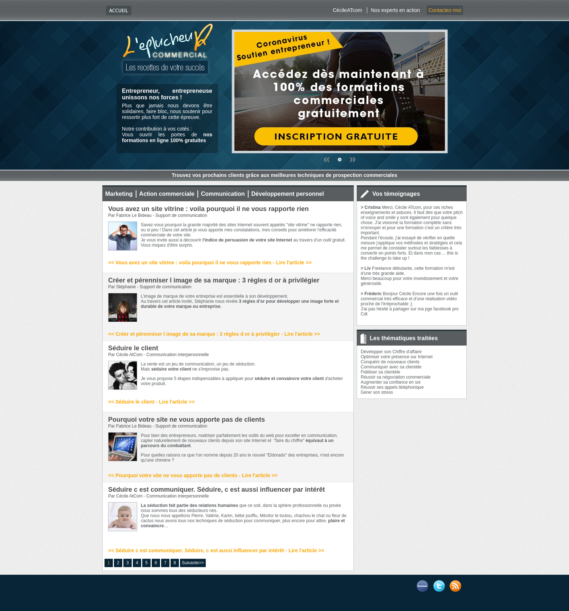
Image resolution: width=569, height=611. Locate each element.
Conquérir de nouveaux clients (390, 361)
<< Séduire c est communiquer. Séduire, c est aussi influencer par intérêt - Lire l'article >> (216, 550)
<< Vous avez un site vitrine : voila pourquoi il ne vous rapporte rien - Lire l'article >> (210, 262)
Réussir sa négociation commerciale (396, 377)
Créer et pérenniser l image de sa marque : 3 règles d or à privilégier (213, 280)
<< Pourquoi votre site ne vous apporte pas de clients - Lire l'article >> (193, 475)
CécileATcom (347, 10)
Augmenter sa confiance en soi (391, 382)
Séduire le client (133, 348)
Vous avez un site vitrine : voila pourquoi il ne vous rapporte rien (208, 208)
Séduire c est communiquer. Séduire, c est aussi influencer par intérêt (216, 489)
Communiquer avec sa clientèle (391, 367)
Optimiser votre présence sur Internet (397, 356)
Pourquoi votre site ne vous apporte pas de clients (186, 419)
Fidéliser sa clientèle (380, 372)
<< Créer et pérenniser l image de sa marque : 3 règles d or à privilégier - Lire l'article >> (214, 334)
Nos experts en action (395, 10)
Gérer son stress (377, 392)
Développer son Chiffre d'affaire (391, 351)
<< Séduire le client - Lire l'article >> (151, 402)
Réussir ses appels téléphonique (392, 387)
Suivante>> (193, 562)
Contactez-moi (445, 10)
